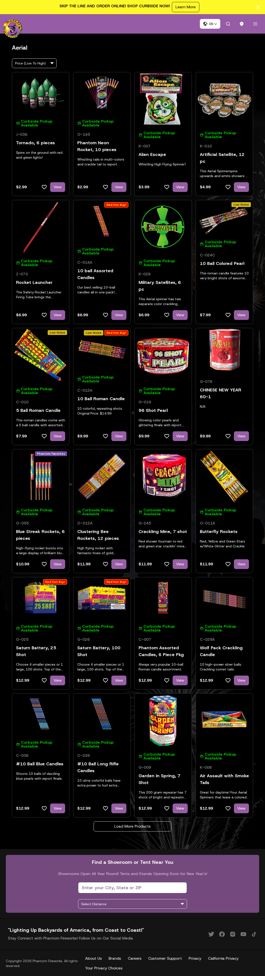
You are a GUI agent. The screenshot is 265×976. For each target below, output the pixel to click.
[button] (210, 24)
